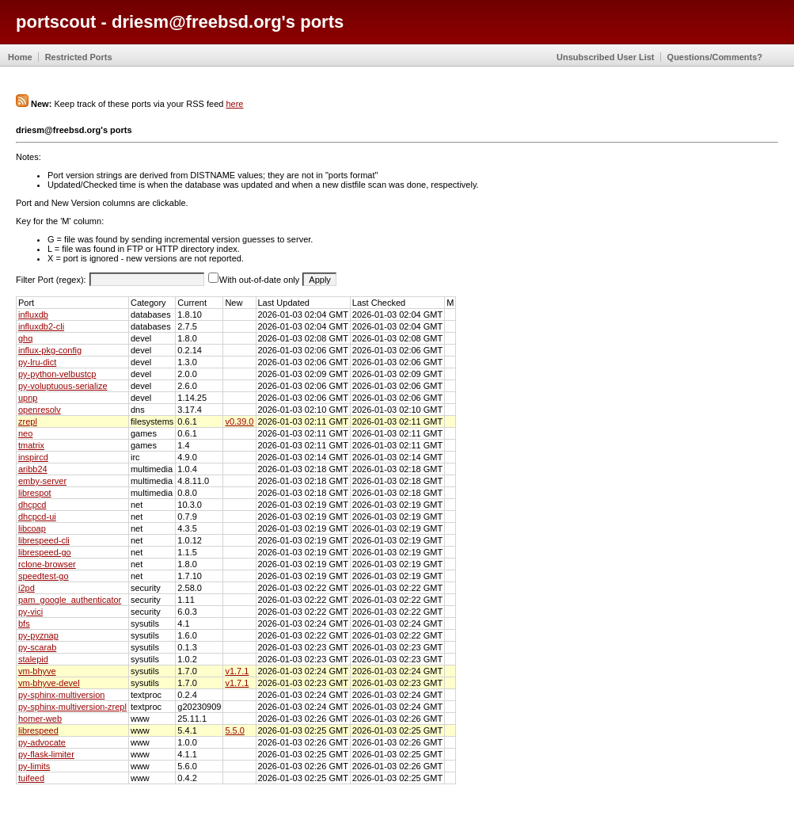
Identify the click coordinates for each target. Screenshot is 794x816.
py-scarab (37, 647)
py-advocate (42, 742)
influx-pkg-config (50, 350)
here (234, 104)
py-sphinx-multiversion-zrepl (72, 706)
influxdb (33, 314)
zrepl (27, 421)
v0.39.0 (239, 421)
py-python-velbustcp (57, 374)
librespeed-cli (44, 540)
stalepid (33, 659)
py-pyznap (38, 635)
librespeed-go (44, 552)
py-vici (30, 611)
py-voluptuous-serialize (63, 386)
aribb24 (32, 469)
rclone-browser (47, 564)
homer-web (40, 718)
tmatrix (31, 445)
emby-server (42, 481)
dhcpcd (32, 504)
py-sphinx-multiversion (61, 695)
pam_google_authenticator (69, 599)
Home (20, 57)
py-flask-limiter (46, 754)
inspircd (33, 457)
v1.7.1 (237, 671)
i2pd (26, 588)
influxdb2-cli (41, 326)
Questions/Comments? (714, 57)
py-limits (34, 766)
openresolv (39, 409)
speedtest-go (43, 576)
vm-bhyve (37, 671)
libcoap (32, 528)
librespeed (38, 730)
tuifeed (31, 778)
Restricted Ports (78, 57)
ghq (25, 338)
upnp (27, 397)
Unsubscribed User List (605, 57)
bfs (24, 623)
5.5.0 (234, 730)
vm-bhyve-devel (49, 683)
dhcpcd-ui (37, 516)
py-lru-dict (37, 362)
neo (25, 433)
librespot (34, 493)
